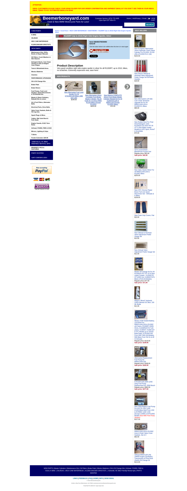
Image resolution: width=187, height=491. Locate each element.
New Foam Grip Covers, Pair (144, 215)
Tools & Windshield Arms (39, 68)
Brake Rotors (35, 88)
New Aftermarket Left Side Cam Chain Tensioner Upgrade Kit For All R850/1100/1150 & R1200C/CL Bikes (143, 102)
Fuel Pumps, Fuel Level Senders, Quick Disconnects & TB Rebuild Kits (41, 92)
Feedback (83, 478)
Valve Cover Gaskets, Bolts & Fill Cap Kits (41, 111)
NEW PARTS (35, 48)
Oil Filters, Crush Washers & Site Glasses (41, 57)
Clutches (34, 75)
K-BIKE (33, 35)
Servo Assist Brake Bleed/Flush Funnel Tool (142, 151)
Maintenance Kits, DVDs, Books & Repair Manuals (39, 53)
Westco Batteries (37, 71)
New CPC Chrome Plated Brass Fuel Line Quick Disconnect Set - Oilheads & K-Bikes (144, 193)
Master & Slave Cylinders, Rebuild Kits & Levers (40, 98)
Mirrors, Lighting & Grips (39, 131)
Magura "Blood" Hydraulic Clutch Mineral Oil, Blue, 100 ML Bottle (144, 302)
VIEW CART (153, 19)
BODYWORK (92, 30)
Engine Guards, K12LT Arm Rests (40, 124)
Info (101, 478)
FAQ (90, 478)
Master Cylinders (60, 468)
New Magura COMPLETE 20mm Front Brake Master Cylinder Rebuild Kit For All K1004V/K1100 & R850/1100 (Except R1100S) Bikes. (113, 99)
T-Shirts (34, 134)
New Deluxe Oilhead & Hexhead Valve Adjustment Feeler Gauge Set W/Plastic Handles (144, 76)
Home (129, 18)
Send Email (109, 478)
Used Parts (36, 31)
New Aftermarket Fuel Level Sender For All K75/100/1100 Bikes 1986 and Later (73, 95)
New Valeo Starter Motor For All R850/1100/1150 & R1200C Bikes (144, 172)
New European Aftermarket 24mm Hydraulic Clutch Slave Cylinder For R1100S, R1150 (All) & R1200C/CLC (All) (144, 51)
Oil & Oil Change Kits (38, 81)
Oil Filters (83, 468)
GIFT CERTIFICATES (39, 158)
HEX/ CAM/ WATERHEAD (39, 41)
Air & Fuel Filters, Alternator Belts (40, 103)
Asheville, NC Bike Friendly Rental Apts (40, 143)
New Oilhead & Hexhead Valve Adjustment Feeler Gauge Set (142, 234)
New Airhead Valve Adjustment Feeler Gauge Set (144, 251)
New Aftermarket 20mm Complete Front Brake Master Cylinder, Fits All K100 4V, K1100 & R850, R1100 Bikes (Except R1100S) (93, 99)
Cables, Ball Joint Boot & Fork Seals (39, 119)
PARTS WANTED (37, 153)
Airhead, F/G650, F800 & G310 (41, 128)
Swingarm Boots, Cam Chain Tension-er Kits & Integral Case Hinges (41, 63)
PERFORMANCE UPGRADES (41, 78)
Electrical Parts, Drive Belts (40, 107)
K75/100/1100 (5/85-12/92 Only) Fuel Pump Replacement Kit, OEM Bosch (144, 383)
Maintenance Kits (73, 468)
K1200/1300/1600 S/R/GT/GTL (41, 44)
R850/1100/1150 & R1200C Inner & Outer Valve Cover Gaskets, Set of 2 (143, 433)
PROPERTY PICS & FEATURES (37, 148)
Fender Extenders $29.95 (39, 138)
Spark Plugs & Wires (38, 115)
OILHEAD (34, 38)
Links (75, 478)
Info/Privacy (136, 18)
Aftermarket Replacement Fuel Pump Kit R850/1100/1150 (143, 360)
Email (144, 18)
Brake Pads (35, 84)
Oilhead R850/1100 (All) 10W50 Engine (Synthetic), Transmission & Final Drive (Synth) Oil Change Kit (143, 457)
